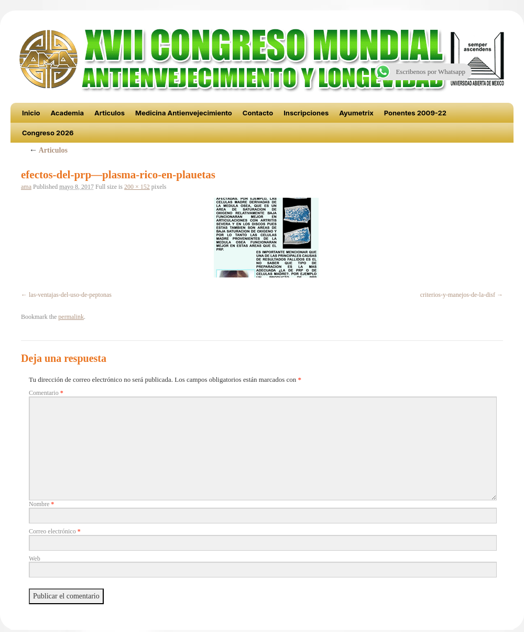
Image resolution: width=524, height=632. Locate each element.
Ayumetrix (356, 113)
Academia (67, 113)
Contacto (258, 113)
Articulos (109, 113)
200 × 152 (137, 186)
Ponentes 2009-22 (415, 113)
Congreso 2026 (48, 132)
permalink (71, 316)
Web (34, 558)
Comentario (46, 393)
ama (26, 186)
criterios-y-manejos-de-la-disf (457, 294)
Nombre (41, 504)
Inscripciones (306, 113)
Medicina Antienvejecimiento (183, 113)
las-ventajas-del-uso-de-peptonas (70, 294)
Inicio (31, 113)
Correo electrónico (55, 531)
